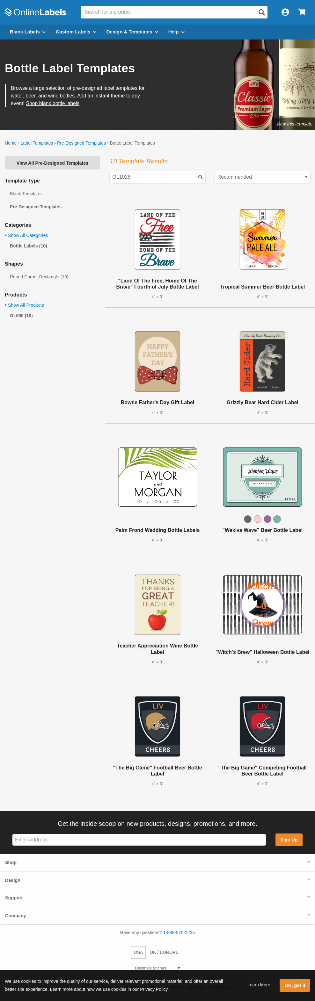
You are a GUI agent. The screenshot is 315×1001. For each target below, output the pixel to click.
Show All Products (24, 305)
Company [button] (15, 915)
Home (11, 143)
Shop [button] (11, 862)
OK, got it (295, 985)
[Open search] (261, 12)
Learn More (258, 984)
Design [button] (12, 880)
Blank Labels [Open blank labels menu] (28, 31)
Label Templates (37, 143)
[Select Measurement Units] (157, 968)
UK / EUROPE (164, 952)
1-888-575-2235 (179, 932)
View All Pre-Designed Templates (52, 163)
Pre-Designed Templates (81, 143)
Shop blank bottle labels (52, 103)
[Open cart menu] (301, 12)
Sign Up (288, 839)
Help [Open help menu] (176, 31)
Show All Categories (26, 235)
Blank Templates (26, 193)
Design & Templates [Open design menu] (132, 31)
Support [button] (14, 897)
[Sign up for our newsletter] (139, 840)
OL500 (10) (21, 315)
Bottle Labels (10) (28, 245)
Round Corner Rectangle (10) (39, 276)
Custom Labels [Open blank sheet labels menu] (76, 31)
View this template (294, 123)
